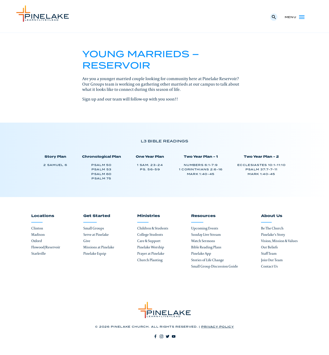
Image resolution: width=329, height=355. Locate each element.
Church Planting (150, 260)
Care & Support (149, 240)
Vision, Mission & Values (279, 240)
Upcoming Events (204, 228)
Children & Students (152, 228)
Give (86, 240)
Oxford (36, 240)
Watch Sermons (203, 240)
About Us (271, 216)
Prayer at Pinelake (150, 253)
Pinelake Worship (150, 247)
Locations (42, 216)
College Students (150, 234)
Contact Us (269, 266)
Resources (203, 216)
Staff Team (269, 253)
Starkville (38, 253)
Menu (295, 17)
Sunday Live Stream (206, 234)
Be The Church (272, 228)
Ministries (148, 216)
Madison (38, 234)
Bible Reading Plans (206, 247)
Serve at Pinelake (96, 234)
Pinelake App (201, 253)
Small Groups (93, 228)
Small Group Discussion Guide (214, 266)
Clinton (37, 228)
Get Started (96, 216)
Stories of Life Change (207, 260)
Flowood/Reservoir (45, 247)
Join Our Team (272, 260)
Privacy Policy (217, 327)
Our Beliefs (269, 247)
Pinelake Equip (94, 253)
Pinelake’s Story (273, 234)
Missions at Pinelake (98, 247)
